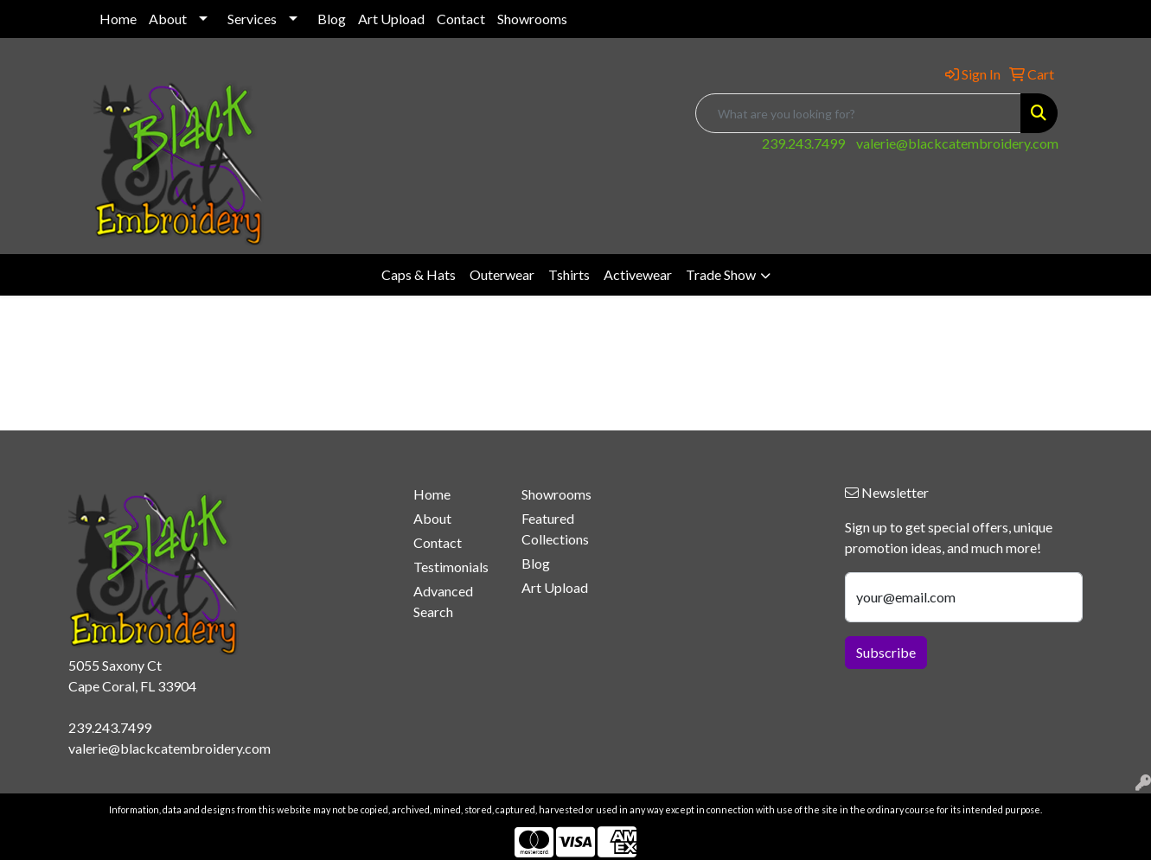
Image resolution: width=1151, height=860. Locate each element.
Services (252, 18)
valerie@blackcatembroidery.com (957, 143)
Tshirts (569, 274)
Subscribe (886, 652)
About (168, 18)
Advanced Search (443, 601)
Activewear (638, 274)
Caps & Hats (418, 274)
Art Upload (391, 18)
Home (118, 18)
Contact (461, 18)
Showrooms (532, 18)
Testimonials (451, 566)
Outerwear (502, 274)
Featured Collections (555, 528)
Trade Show (721, 274)
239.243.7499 (803, 143)
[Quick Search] (858, 113)
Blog (331, 18)
